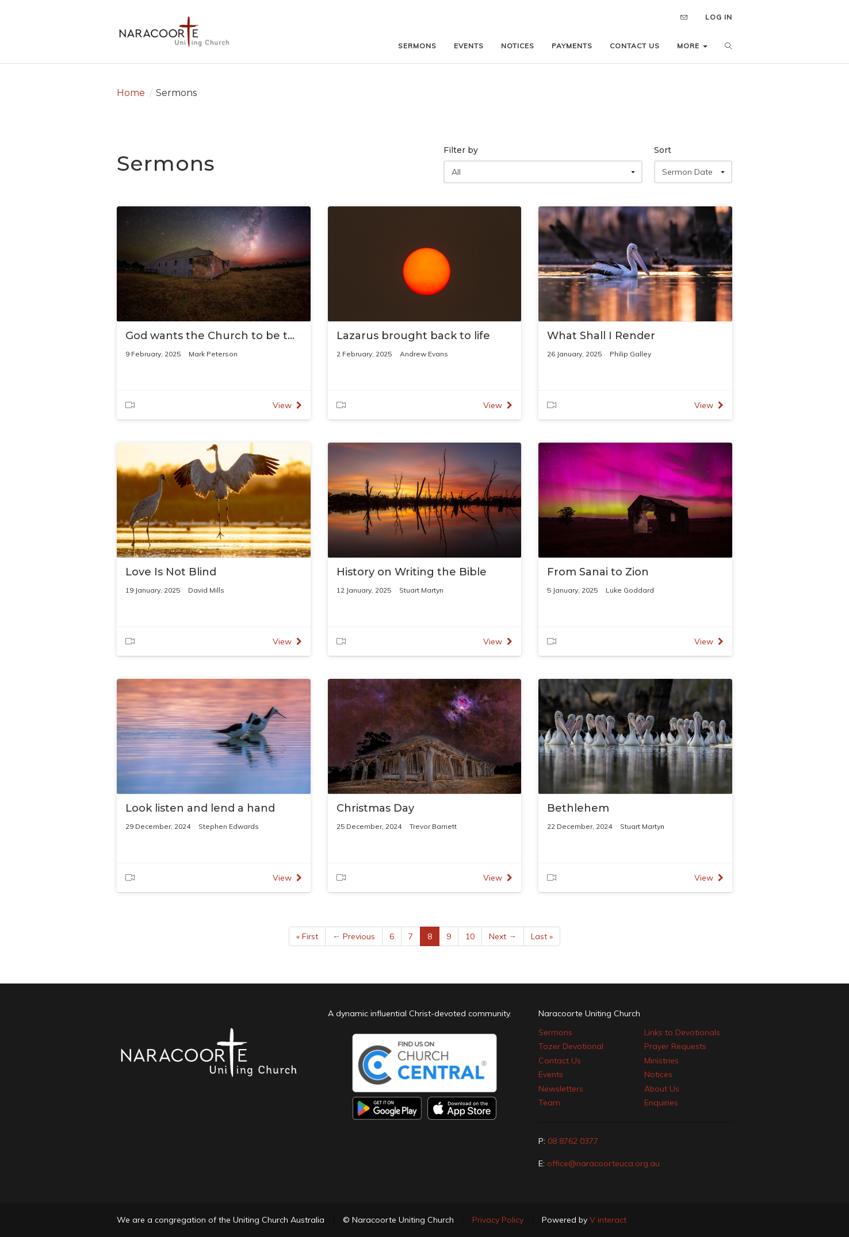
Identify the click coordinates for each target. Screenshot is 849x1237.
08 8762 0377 (573, 1141)
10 (470, 936)
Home (131, 92)
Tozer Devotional (570, 1046)
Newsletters (560, 1089)
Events (550, 1074)
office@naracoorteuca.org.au (603, 1163)
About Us (661, 1089)
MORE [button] (692, 45)
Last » (542, 936)
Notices (658, 1074)
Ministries (661, 1060)
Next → (503, 936)
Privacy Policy (497, 1220)
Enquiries (661, 1102)
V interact (608, 1220)
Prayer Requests (675, 1046)
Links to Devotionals (682, 1032)
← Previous (353, 936)
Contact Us (559, 1060)
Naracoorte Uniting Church (589, 1013)
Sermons (555, 1032)
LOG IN (718, 17)
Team (549, 1102)
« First (307, 936)
